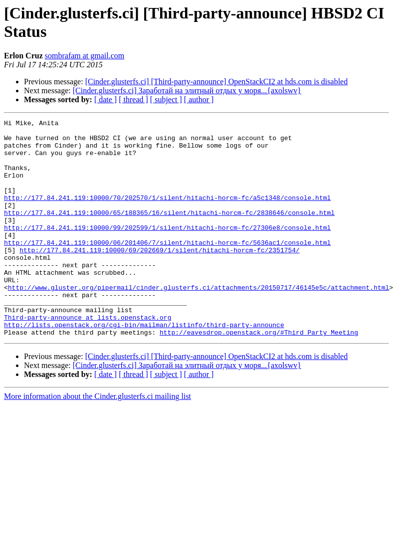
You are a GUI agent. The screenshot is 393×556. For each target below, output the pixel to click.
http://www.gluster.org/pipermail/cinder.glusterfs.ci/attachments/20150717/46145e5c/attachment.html (198, 321)
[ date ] (105, 99)
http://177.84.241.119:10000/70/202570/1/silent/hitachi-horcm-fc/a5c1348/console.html (167, 213)
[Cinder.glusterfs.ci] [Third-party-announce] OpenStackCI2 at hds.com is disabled (216, 81)
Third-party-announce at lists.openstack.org (87, 357)
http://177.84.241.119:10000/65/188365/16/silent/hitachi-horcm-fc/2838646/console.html (169, 231)
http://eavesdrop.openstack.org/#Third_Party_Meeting (259, 375)
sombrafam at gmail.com (85, 55)
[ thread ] (133, 99)
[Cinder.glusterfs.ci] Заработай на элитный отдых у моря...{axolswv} (187, 90)
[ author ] (199, 99)
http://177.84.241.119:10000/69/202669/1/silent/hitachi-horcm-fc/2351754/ (159, 276)
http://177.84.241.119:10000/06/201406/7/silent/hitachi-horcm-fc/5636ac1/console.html (167, 267)
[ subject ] (166, 99)
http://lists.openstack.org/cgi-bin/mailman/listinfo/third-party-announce (144, 366)
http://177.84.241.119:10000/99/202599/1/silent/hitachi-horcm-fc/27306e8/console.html (167, 249)
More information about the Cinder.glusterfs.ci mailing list (97, 439)
